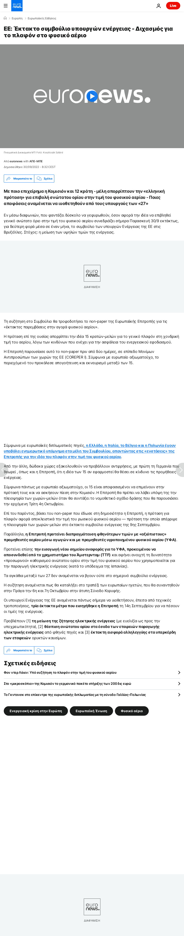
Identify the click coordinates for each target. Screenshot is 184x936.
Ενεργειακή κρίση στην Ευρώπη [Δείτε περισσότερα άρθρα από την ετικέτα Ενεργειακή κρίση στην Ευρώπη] (36, 711)
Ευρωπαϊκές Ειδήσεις (42, 18)
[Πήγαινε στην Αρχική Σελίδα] (17, 5)
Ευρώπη (17, 18)
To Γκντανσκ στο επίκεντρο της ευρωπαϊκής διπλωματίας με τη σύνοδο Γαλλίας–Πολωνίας (75, 695)
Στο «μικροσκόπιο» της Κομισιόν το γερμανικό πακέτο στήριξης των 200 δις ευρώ (67, 683)
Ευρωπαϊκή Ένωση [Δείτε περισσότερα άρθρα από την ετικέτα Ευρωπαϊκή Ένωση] (91, 711)
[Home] (5, 18)
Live (173, 6)
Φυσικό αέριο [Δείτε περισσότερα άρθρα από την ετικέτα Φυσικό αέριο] (132, 711)
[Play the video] (92, 96)
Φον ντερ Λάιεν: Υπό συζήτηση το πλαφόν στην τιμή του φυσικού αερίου (60, 672)
